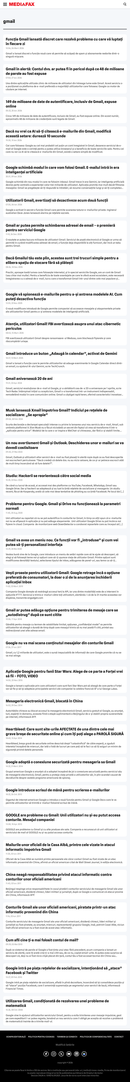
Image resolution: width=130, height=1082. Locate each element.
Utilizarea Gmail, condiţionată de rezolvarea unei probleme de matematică (57, 1003)
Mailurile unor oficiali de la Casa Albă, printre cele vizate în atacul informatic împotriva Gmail (60, 847)
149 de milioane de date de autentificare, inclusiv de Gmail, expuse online (61, 104)
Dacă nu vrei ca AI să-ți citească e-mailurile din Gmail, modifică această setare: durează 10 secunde (58, 133)
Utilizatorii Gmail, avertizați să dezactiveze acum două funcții (57, 200)
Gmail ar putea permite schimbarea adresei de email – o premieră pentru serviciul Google (60, 227)
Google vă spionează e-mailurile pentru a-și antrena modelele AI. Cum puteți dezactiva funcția (64, 296)
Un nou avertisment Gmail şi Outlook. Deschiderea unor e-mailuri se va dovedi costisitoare (65, 445)
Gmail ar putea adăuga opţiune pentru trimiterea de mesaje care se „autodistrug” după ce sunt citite (62, 612)
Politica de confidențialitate (96, 1037)
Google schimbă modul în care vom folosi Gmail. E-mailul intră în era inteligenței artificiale (62, 169)
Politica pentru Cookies (41, 1037)
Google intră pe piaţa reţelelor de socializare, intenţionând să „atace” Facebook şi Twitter (64, 970)
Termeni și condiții (67, 1037)
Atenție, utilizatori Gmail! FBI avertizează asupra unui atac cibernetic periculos (63, 326)
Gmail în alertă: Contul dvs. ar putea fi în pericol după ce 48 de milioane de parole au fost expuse (65, 71)
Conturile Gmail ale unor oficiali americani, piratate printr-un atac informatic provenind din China (61, 909)
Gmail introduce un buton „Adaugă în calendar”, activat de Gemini (61, 353)
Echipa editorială (16, 1037)
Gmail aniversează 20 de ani (29, 378)
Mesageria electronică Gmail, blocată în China (44, 701)
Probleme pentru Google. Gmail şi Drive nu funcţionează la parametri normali (63, 506)
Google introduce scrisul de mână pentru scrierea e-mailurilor (58, 790)
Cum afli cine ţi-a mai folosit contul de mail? (42, 940)
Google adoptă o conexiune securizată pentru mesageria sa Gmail (60, 762)
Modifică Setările (65, 1044)
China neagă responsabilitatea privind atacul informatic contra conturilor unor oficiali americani (59, 876)
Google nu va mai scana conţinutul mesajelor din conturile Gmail (60, 643)
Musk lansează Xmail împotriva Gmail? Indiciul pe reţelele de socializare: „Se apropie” (56, 412)
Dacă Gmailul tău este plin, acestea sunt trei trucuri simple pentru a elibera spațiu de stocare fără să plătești (62, 260)
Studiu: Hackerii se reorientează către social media (48, 476)
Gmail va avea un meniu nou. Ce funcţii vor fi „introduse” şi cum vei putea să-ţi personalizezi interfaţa (62, 542)
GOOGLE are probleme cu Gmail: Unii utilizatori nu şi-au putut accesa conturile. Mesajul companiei (63, 817)
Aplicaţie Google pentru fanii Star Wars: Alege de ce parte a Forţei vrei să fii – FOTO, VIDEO (64, 673)
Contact (119, 1037)
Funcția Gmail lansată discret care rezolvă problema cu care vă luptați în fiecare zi (64, 41)
